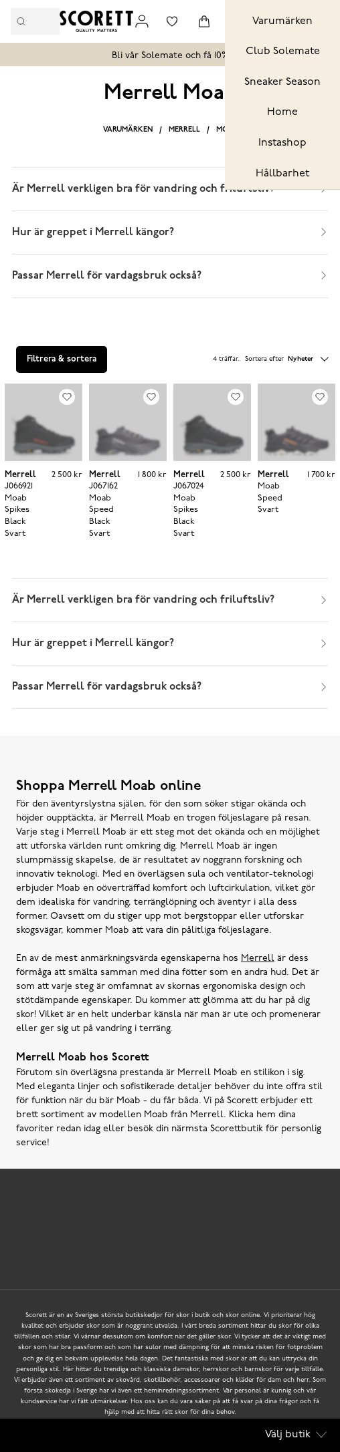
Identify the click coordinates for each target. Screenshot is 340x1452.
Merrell (184, 130)
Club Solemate (283, 51)
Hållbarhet (282, 173)
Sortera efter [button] (287, 359)
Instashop (282, 143)
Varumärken (282, 21)
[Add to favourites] (67, 397)
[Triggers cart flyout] (204, 21)
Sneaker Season (282, 82)
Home (282, 112)
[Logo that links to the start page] (96, 21)
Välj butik (296, 1434)
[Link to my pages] (142, 21)
